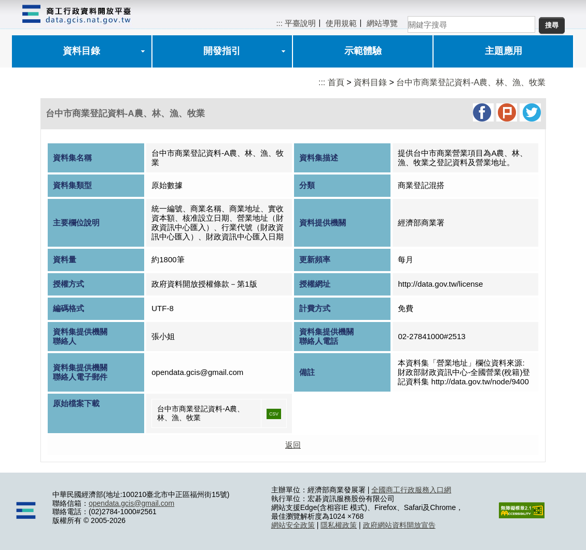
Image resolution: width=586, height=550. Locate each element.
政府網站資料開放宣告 (399, 525)
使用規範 (341, 23)
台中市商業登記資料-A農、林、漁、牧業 (471, 82)
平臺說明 (300, 23)
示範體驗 (363, 51)
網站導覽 (382, 23)
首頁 (336, 82)
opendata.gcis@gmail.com (131, 503)
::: (279, 23)
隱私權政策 (338, 525)
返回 (293, 444)
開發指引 (222, 51)
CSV (273, 414)
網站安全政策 (293, 525)
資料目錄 (81, 51)
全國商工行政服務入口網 (411, 490)
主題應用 (503, 51)
